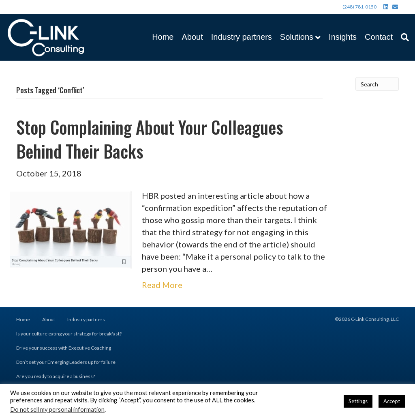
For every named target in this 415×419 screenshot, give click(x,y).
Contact (379, 36)
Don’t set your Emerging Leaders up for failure (66, 362)
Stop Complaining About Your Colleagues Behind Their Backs (149, 138)
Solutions (296, 36)
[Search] (403, 37)
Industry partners (241, 36)
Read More (162, 285)
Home (162, 36)
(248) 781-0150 (359, 7)
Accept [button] (391, 401)
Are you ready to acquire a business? (55, 376)
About (192, 36)
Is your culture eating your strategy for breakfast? (69, 334)
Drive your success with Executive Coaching (63, 348)
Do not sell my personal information (57, 409)
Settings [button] (358, 401)
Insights (343, 36)
